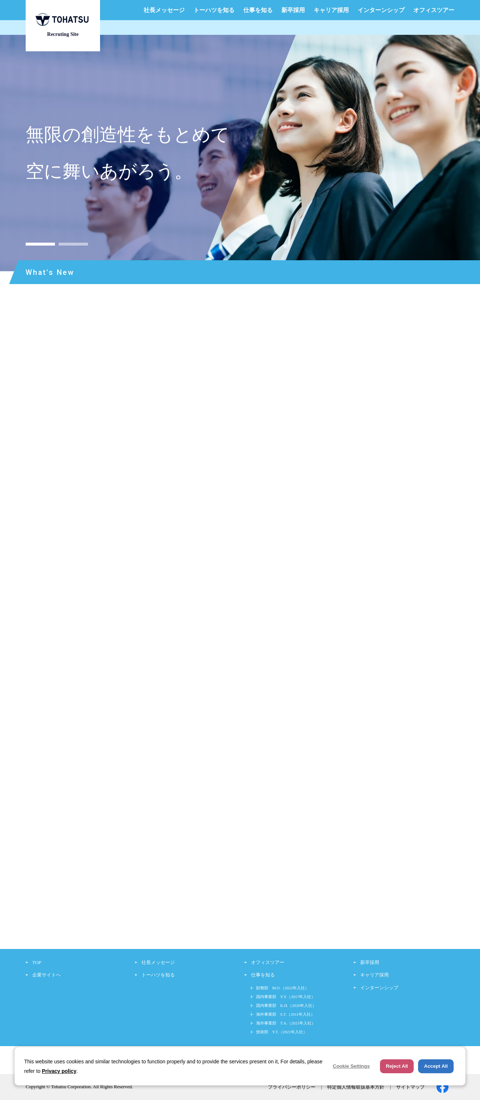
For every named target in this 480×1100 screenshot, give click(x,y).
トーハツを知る (214, 10)
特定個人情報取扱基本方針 (355, 1087)
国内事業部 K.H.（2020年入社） (286, 1005)
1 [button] (40, 244)
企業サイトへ (46, 975)
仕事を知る (258, 10)
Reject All (397, 1066)
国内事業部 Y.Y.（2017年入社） (285, 996)
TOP (36, 962)
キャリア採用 (331, 10)
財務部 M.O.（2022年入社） (282, 988)
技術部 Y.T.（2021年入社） (281, 1032)
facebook (442, 1087)
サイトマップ (410, 1087)
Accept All (436, 1066)
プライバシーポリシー (291, 1087)
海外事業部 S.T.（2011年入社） (285, 1014)
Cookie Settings (351, 1066)
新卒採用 (293, 10)
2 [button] (73, 244)
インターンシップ (381, 10)
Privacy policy (59, 1071)
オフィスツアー (433, 10)
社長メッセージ (164, 10)
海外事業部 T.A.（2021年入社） (285, 1023)
